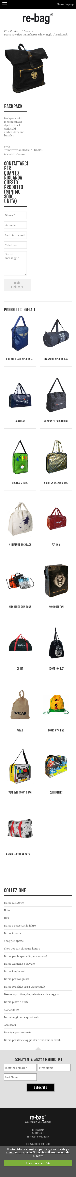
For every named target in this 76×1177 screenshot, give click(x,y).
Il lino (7, 910)
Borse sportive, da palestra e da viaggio (28, 34)
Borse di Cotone (14, 902)
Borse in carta (12, 933)
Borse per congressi (16, 979)
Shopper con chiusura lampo (22, 948)
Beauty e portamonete (17, 1032)
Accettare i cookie (38, 1163)
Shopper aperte (14, 941)
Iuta (6, 918)
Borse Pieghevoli (14, 971)
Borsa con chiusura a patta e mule (25, 986)
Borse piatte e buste (16, 1002)
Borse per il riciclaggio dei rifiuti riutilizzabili (32, 1040)
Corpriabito (11, 1009)
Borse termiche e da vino (19, 963)
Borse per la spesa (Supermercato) (25, 956)
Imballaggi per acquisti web (21, 1017)
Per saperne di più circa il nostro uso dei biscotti (42, 1154)
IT (5, 31)
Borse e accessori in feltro (20, 925)
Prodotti (15, 31)
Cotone (20, 154)
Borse (27, 31)
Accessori (10, 1025)
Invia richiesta (17, 285)
